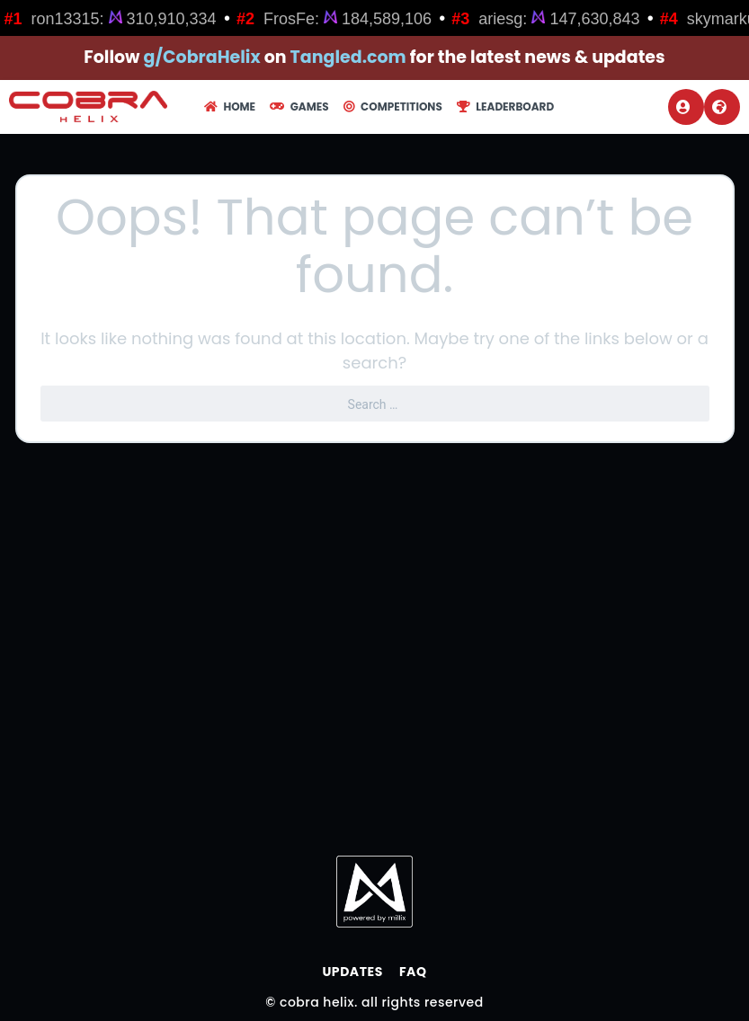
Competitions (392, 106)
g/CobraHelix (202, 57)
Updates (352, 972)
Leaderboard (505, 106)
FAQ (413, 972)
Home (229, 106)
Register (719, 107)
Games (299, 106)
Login (683, 107)
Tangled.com (348, 57)
